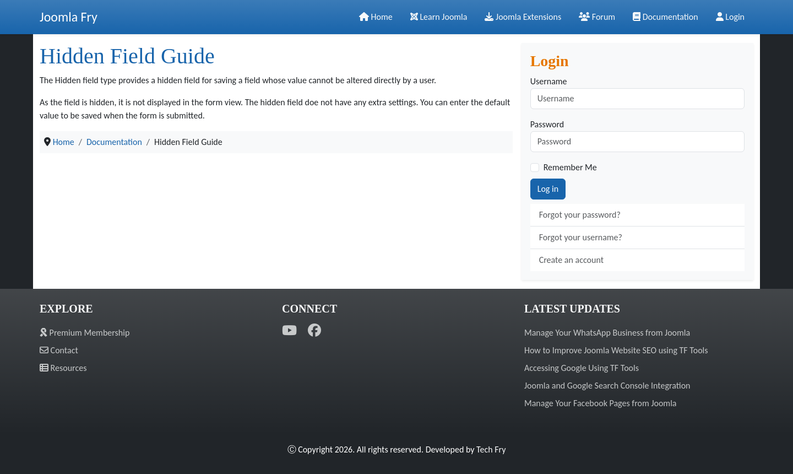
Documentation (665, 17)
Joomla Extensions (523, 17)
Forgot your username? (580, 237)
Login (730, 17)
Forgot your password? (580, 214)
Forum (597, 17)
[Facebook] (314, 330)
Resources (63, 368)
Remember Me (570, 167)
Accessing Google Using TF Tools (581, 368)
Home (376, 17)
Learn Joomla (439, 17)
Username (548, 81)
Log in (547, 189)
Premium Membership (84, 332)
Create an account (571, 260)
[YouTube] (289, 330)
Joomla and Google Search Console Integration (607, 385)
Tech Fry (491, 449)
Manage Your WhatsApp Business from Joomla (607, 332)
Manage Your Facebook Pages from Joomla (600, 403)
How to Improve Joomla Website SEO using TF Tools (616, 350)
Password (547, 124)
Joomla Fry (68, 17)
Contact (59, 350)
